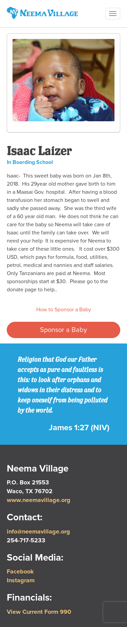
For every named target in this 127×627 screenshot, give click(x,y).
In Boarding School (30, 162)
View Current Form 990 (39, 611)
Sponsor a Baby (63, 330)
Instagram (21, 580)
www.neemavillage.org (38, 500)
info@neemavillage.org (38, 531)
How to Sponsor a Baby (63, 309)
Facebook (20, 571)
